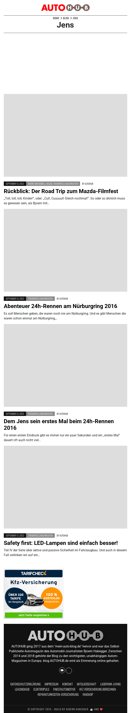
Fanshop (88, 694)
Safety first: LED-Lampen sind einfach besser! (61, 543)
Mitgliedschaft (86, 684)
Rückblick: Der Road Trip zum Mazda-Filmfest (61, 191)
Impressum (51, 684)
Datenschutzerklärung (25, 684)
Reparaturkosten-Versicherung (58, 694)
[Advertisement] (65, 64)
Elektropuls (41, 689)
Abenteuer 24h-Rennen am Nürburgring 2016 (60, 306)
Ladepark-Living (110, 684)
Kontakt (67, 684)
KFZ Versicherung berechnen (97, 689)
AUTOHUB (89, 183)
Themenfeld (59, 183)
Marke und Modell (37, 183)
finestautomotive (64, 689)
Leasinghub (22, 689)
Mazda (49, 183)
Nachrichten (72, 183)
